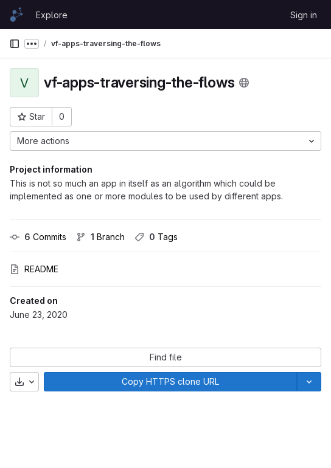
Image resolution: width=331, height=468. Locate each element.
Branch (100, 237)
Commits (38, 237)
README (34, 269)
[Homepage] (16, 14)
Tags (156, 237)
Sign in (303, 15)
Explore (52, 15)
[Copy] (170, 381)
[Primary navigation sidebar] (14, 43)
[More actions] (165, 141)
